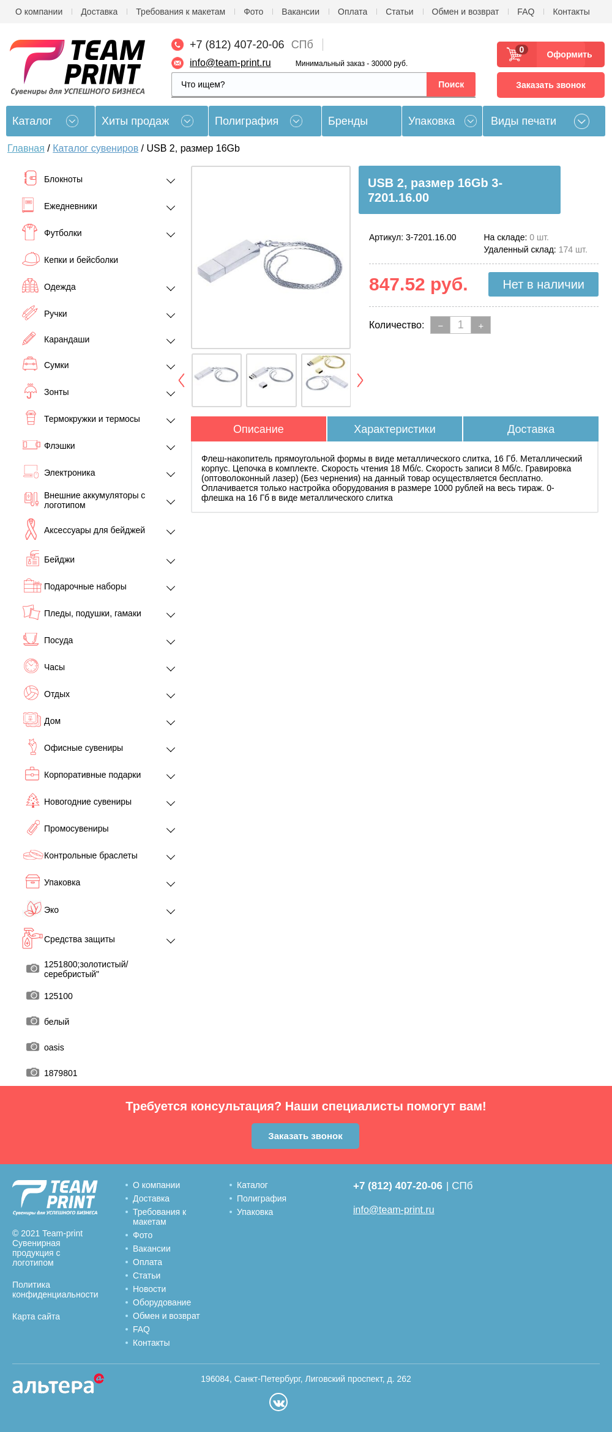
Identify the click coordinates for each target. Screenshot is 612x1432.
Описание (258, 429)
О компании (38, 12)
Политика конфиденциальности (55, 1289)
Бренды (348, 121)
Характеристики (394, 429)
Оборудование (162, 1302)
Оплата (352, 12)
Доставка (99, 12)
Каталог (252, 1185)
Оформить (566, 54)
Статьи (399, 12)
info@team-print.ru (230, 62)
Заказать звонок (550, 85)
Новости (149, 1289)
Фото (253, 12)
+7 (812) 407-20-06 (237, 45)
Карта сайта (36, 1316)
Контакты (571, 12)
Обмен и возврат (465, 12)
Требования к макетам (180, 12)
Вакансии (300, 12)
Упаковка (431, 121)
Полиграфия (246, 121)
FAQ (525, 12)
